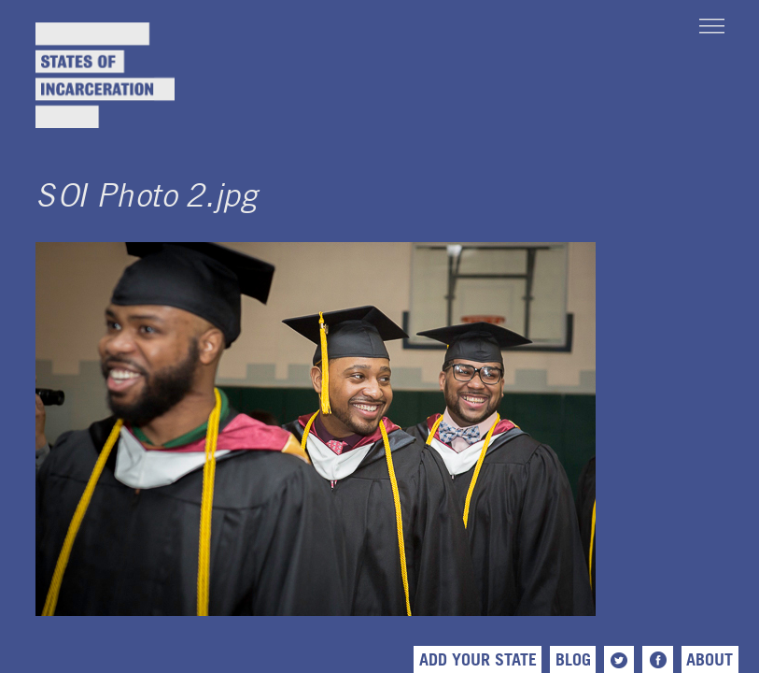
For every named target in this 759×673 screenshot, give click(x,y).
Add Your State (478, 659)
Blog (573, 659)
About (709, 659)
